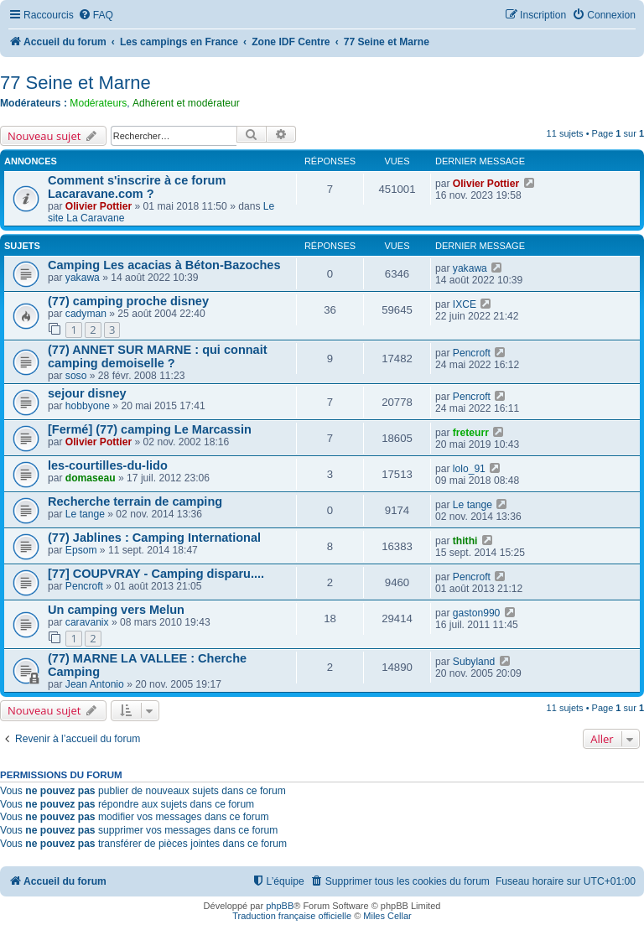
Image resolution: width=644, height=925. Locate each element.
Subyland (474, 662)
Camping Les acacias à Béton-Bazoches (164, 265)
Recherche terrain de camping (135, 501)
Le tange (85, 514)
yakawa (82, 277)
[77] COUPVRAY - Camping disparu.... (156, 573)
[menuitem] (95, 15)
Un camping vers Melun (116, 609)
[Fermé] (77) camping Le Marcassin (150, 429)
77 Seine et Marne (75, 82)
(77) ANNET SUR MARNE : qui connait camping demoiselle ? (157, 356)
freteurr (471, 433)
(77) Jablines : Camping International (154, 537)
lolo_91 (469, 469)
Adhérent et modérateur (186, 103)
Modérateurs (98, 103)
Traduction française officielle (291, 916)
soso (76, 376)
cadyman (85, 314)
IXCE (464, 304)
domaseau (90, 478)
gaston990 (477, 613)
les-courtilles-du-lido (108, 465)
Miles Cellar (387, 916)
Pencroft (472, 353)
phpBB (279, 906)
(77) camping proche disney (128, 301)
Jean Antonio (94, 684)
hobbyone (87, 406)
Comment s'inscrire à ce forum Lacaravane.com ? (137, 187)
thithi (465, 541)
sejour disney (87, 393)
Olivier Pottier (98, 206)
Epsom (81, 550)
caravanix (87, 622)
